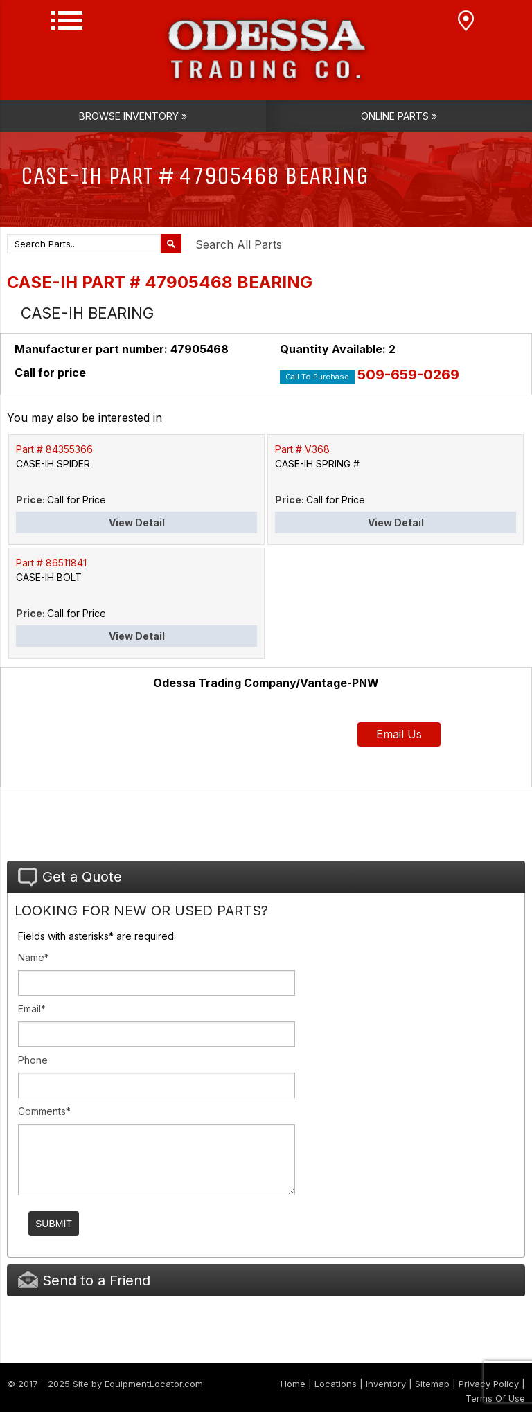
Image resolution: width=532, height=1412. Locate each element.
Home (293, 1383)
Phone (33, 1060)
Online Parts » (399, 116)
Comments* (44, 1111)
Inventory (386, 1383)
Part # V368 (302, 449)
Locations (335, 1383)
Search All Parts (238, 244)
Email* (32, 1009)
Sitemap (432, 1383)
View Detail (137, 522)
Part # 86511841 (51, 563)
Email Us (399, 734)
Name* (33, 957)
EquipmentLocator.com (154, 1383)
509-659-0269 (408, 374)
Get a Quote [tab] (70, 877)
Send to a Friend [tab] (84, 1280)
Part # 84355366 (54, 449)
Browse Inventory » (133, 116)
